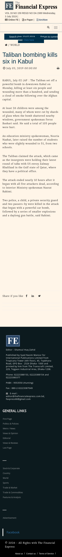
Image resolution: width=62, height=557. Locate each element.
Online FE (12, 19)
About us (19, 554)
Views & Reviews (10, 443)
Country (6, 473)
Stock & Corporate (11, 468)
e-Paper (28, 19)
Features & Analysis (12, 497)
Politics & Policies (11, 423)
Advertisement (9, 517)
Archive (42, 19)
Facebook (13, 532)
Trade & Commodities (13, 492)
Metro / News (9, 428)
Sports (6, 482)
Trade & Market (10, 487)
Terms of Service (46, 554)
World (5, 478)
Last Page (7, 447)
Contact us (31, 554)
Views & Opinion (10, 433)
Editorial (6, 438)
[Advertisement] (31, 254)
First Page (7, 418)
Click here (29, 40)
